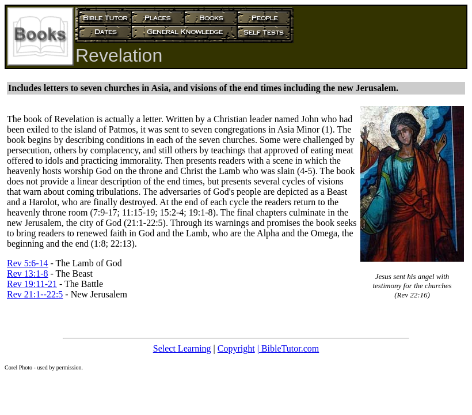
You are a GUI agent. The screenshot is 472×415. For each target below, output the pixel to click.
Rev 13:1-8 (27, 273)
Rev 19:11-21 (32, 284)
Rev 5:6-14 (27, 263)
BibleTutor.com (290, 348)
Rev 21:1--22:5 (35, 294)
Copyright (236, 348)
